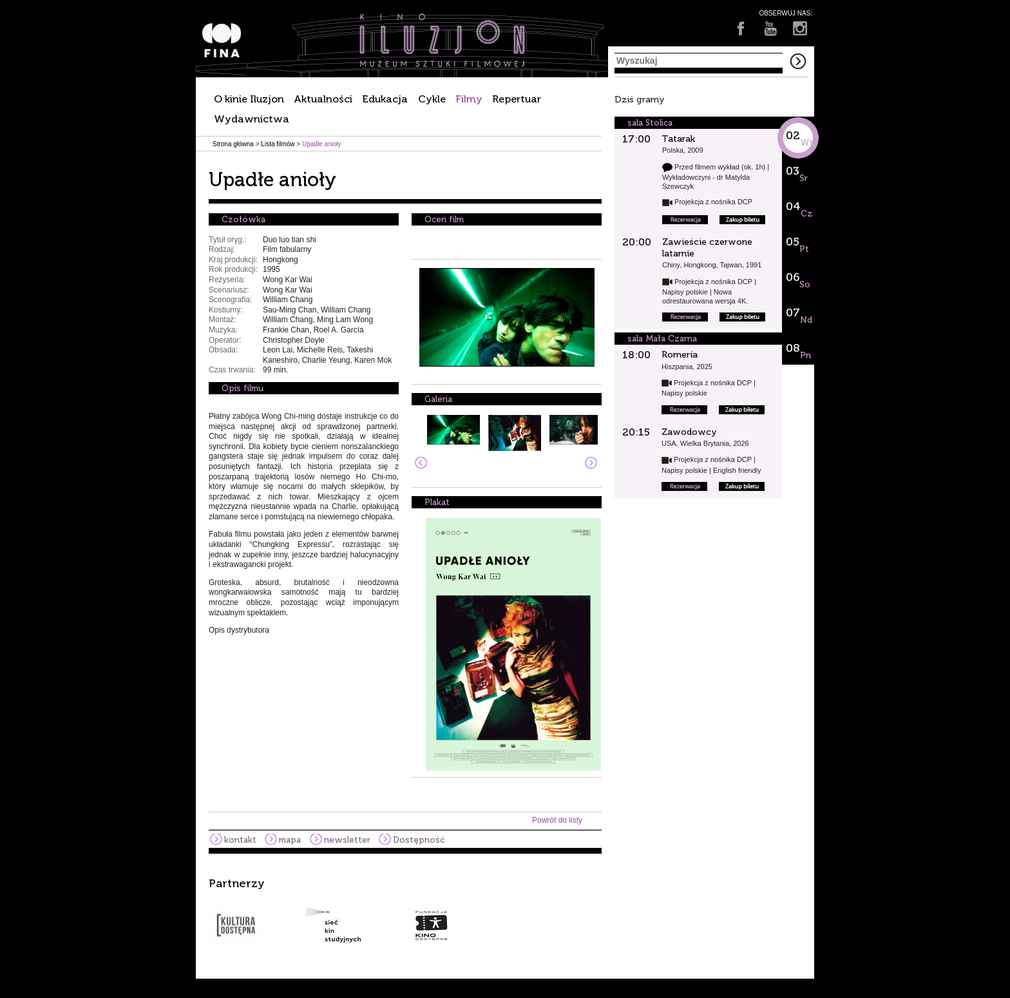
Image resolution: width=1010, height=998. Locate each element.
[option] (505, 910)
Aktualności (323, 99)
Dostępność (418, 840)
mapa (290, 840)
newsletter (347, 840)
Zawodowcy (689, 432)
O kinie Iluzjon (249, 99)
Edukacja (385, 99)
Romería (680, 354)
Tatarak (678, 138)
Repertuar (516, 99)
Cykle (432, 99)
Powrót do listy (557, 820)
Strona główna (233, 144)
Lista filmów (277, 144)
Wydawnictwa (251, 119)
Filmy (468, 99)
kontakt (240, 840)
